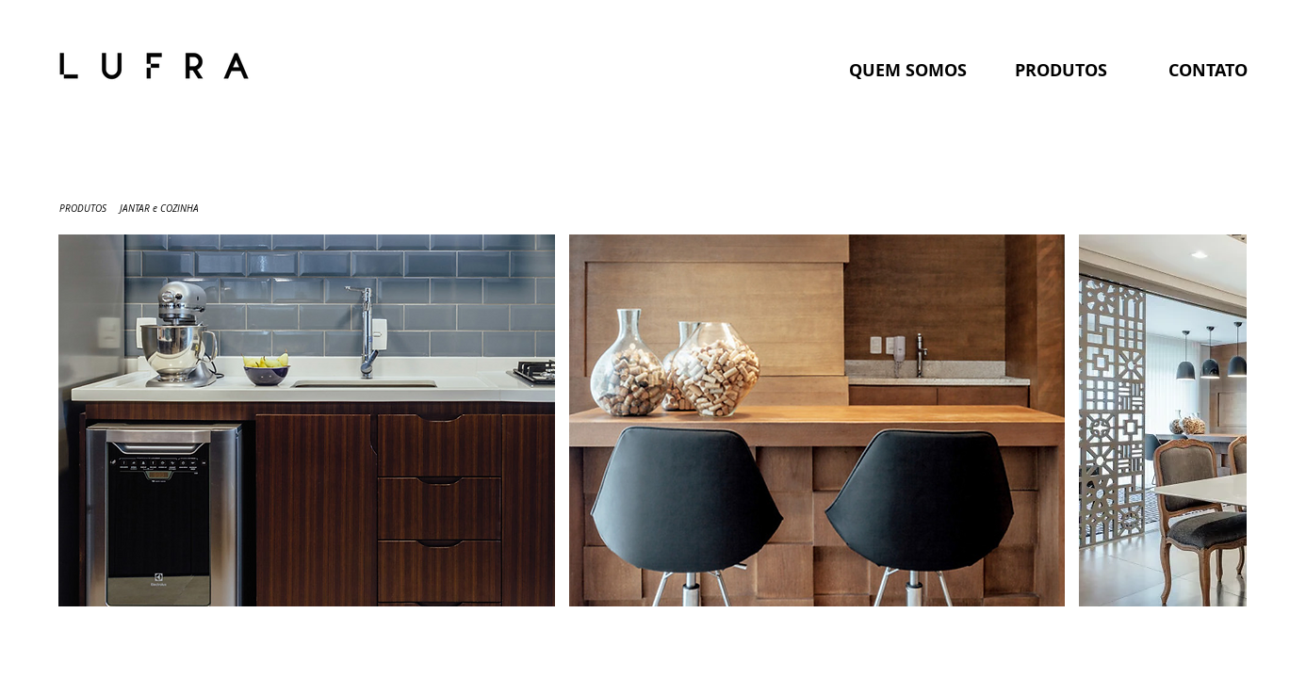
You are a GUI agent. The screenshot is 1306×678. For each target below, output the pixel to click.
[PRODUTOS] (1061, 70)
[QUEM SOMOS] (907, 70)
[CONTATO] (1208, 70)
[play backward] (82, 420)
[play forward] (1223, 420)
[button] (306, 420)
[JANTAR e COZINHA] (159, 209)
